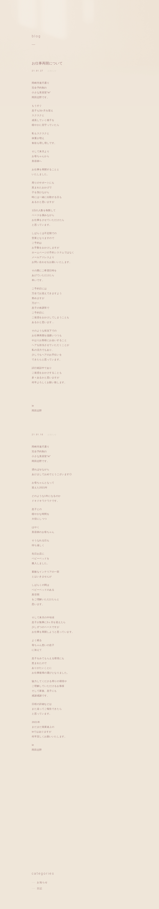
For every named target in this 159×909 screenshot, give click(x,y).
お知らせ (52, 71)
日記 (39, 888)
